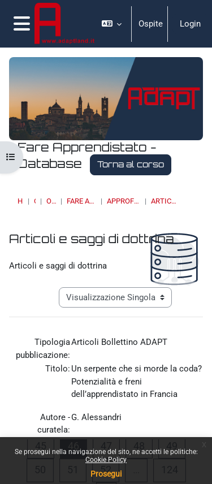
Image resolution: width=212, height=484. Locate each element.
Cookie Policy (106, 460)
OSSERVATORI (50, 201)
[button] (111, 23)
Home (20, 201)
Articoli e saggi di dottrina (164, 201)
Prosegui (106, 473)
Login (190, 24)
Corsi (35, 201)
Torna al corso (130, 164)
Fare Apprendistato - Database (81, 201)
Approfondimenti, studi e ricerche (124, 201)
